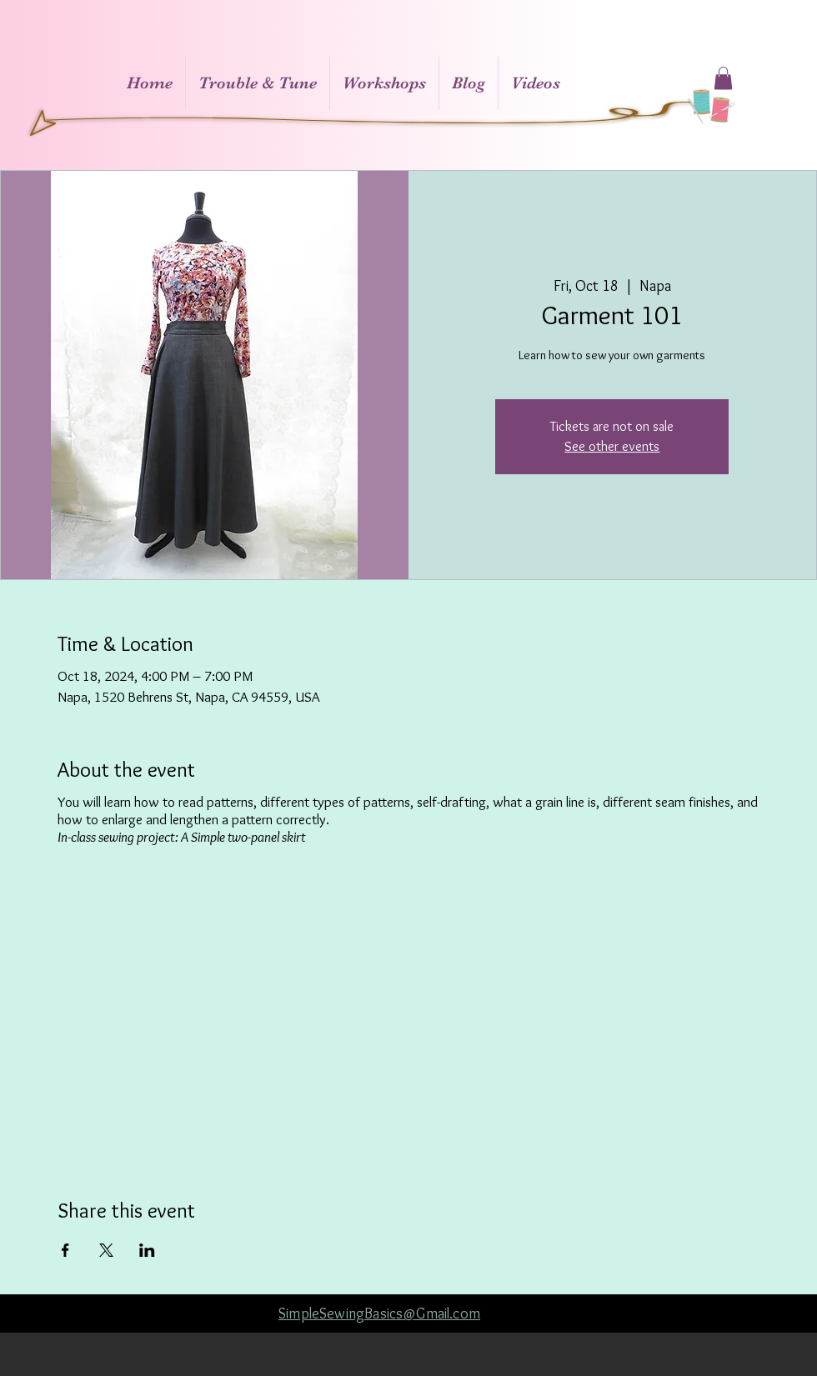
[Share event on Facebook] (65, 1250)
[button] (723, 78)
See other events (611, 446)
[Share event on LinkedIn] (147, 1250)
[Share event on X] (106, 1250)
